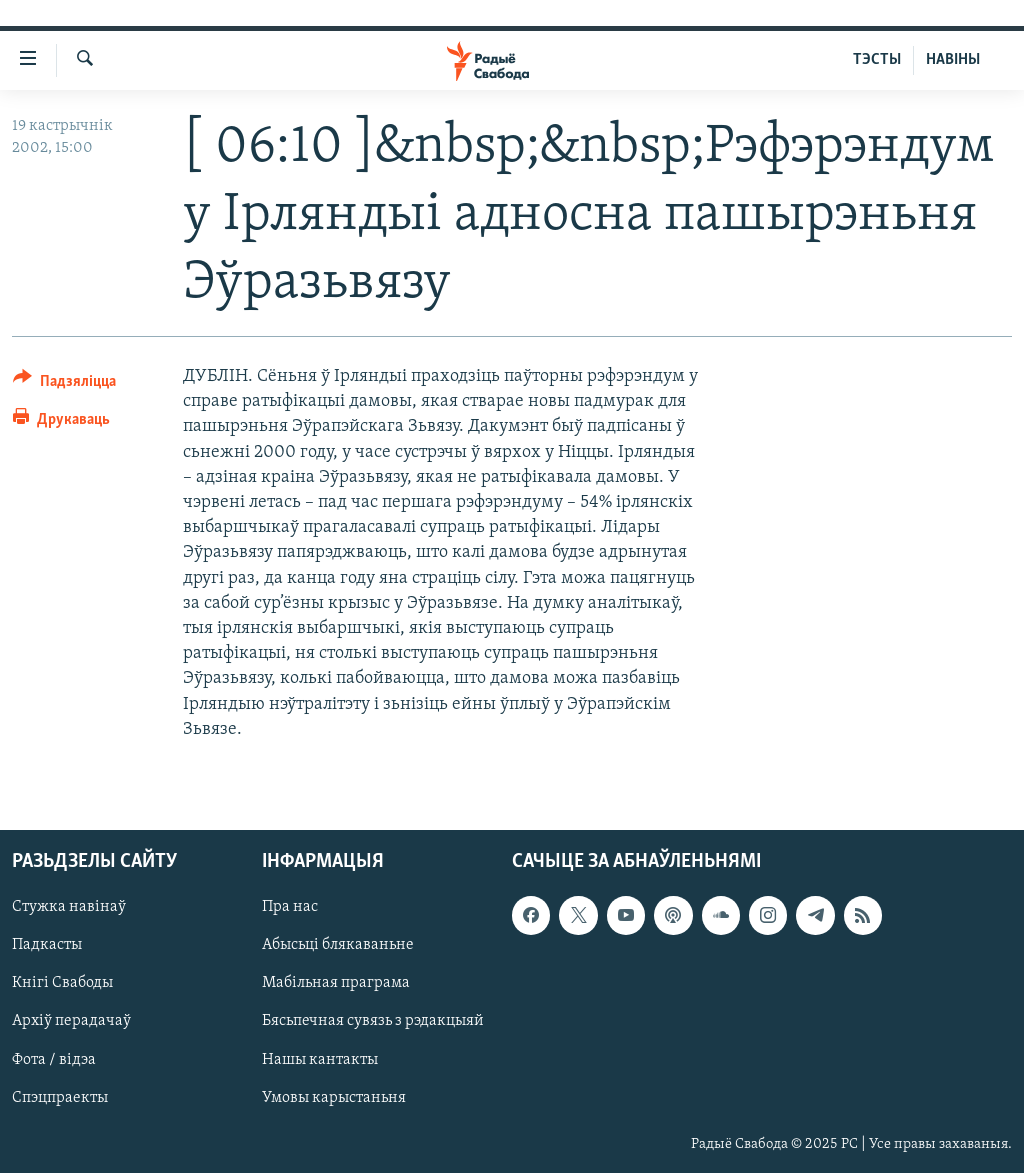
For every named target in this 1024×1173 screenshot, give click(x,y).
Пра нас (290, 907)
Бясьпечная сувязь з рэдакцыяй (373, 1021)
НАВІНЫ (953, 60)
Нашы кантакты (320, 1059)
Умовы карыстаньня (334, 1097)
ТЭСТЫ (877, 60)
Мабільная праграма (336, 983)
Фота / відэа (54, 1059)
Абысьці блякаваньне (338, 945)
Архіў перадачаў (71, 1021)
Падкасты (47, 945)
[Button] (64, 384)
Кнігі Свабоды (62, 983)
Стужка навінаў (69, 907)
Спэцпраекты (60, 1097)
